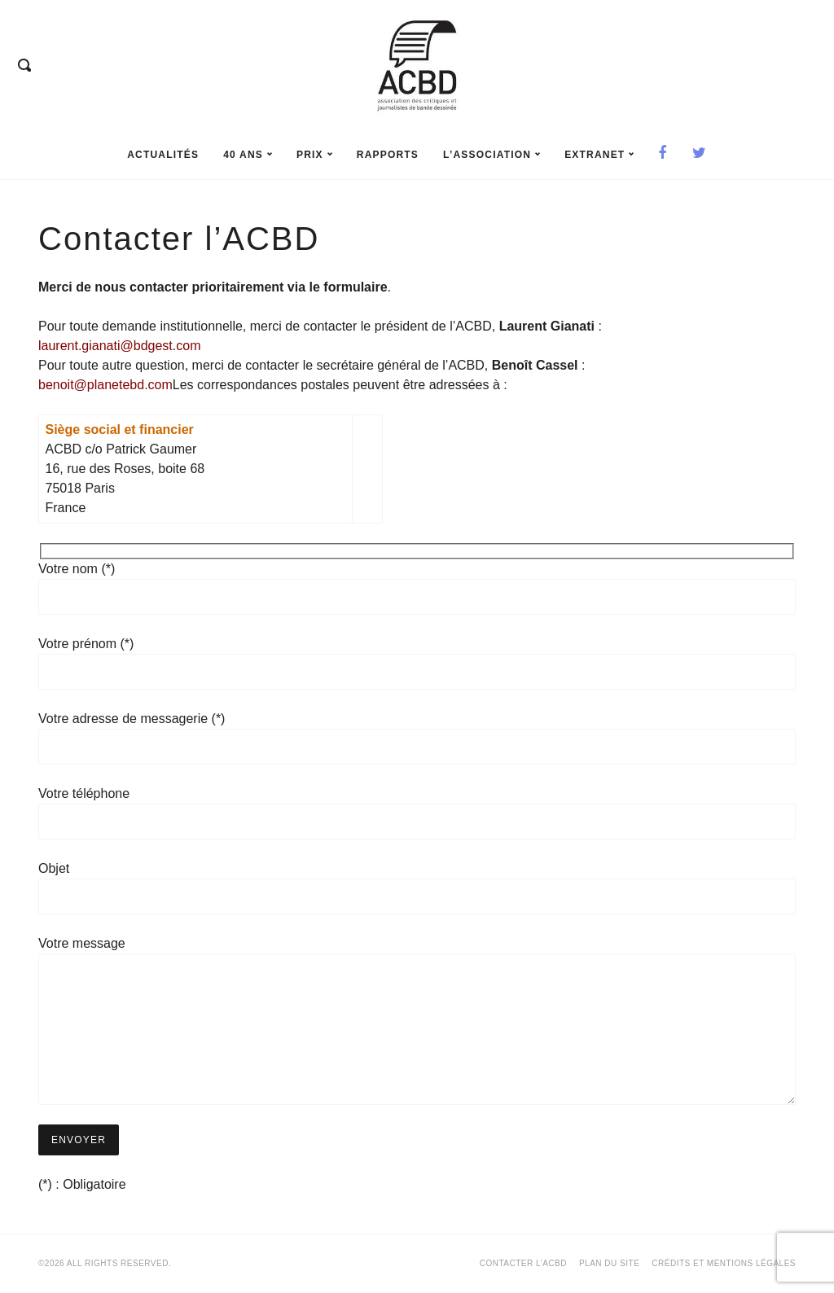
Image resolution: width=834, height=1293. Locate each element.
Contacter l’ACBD (523, 1263)
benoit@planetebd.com (105, 385)
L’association (491, 154)
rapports (388, 154)
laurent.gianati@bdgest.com (121, 346)
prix (314, 154)
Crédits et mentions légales (724, 1263)
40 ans (247, 154)
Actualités (163, 154)
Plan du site (609, 1263)
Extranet (599, 154)
